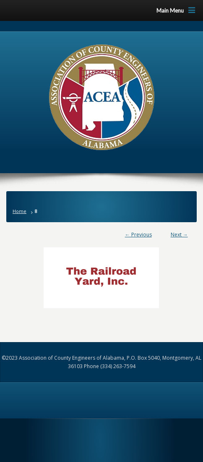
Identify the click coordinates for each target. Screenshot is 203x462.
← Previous (138, 234)
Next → (179, 234)
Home (19, 211)
